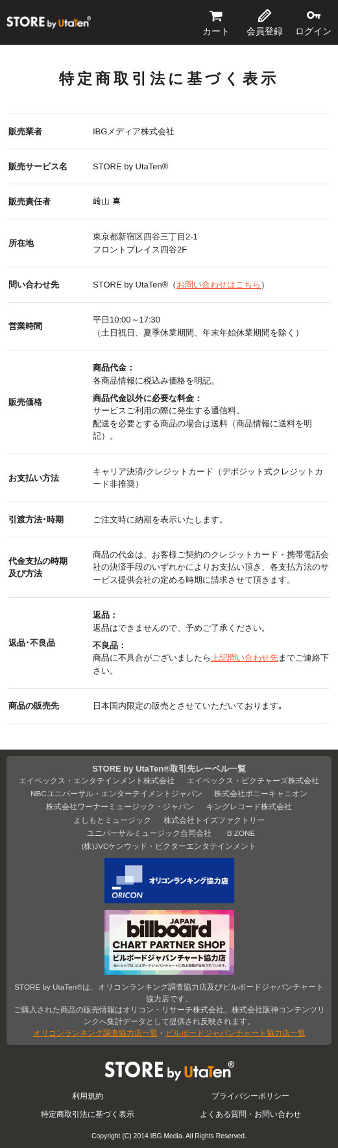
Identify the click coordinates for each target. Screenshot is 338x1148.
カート (216, 31)
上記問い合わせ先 (244, 658)
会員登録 (265, 31)
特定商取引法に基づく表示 (87, 1114)
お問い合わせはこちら (218, 284)
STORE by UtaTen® (48, 22)
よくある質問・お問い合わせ (250, 1114)
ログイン (313, 31)
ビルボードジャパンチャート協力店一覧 (235, 1033)
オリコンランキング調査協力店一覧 (95, 1033)
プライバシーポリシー (250, 1096)
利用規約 (87, 1096)
